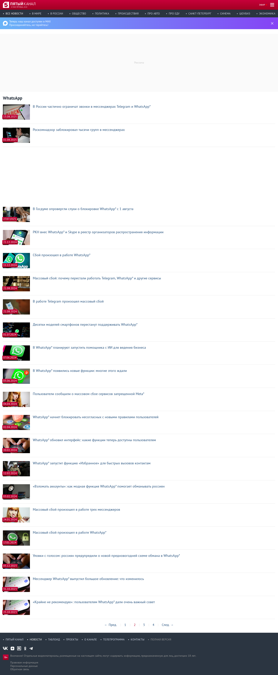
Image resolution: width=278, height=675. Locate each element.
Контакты (137, 639)
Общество (79, 13)
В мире (37, 13)
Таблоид (54, 639)
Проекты (72, 639)
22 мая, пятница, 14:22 (19, 7)
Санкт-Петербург (199, 13)
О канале (90, 639)
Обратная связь (19, 669)
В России (56, 13)
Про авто (153, 13)
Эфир (262, 4)
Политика (102, 13)
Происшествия (128, 13)
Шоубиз (244, 13)
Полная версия (161, 639)
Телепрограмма (114, 639)
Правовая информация (24, 662)
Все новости (14, 13)
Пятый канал (15, 639)
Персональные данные (24, 666)
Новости (36, 639)
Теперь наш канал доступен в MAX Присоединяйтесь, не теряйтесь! (30, 23)
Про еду (174, 13)
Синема (225, 13)
